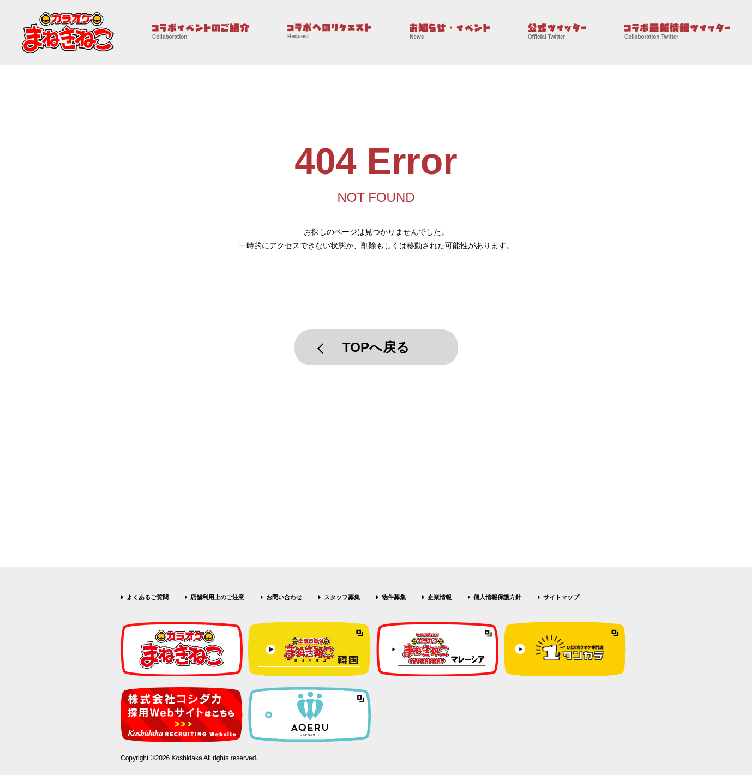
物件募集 (394, 597)
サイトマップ (561, 597)
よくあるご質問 (148, 597)
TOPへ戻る (376, 347)
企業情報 (440, 597)
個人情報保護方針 (497, 597)
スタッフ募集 (342, 597)
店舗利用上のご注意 (217, 597)
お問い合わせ (284, 597)
